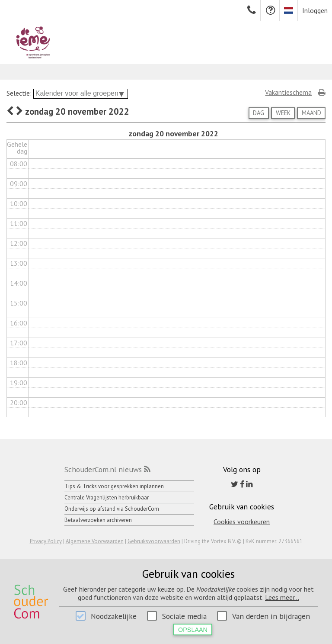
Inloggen (315, 10)
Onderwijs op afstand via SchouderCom (111, 508)
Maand (311, 113)
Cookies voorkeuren (242, 521)
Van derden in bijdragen (271, 616)
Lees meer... (282, 597)
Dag (258, 113)
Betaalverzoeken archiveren (98, 520)
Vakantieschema (288, 92)
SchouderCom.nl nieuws (103, 469)
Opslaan (193, 629)
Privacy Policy (46, 541)
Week (283, 113)
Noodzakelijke (114, 616)
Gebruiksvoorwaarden (154, 541)
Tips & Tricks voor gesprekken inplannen (114, 486)
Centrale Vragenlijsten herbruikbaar (106, 497)
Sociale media (184, 616)
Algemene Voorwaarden (95, 541)
